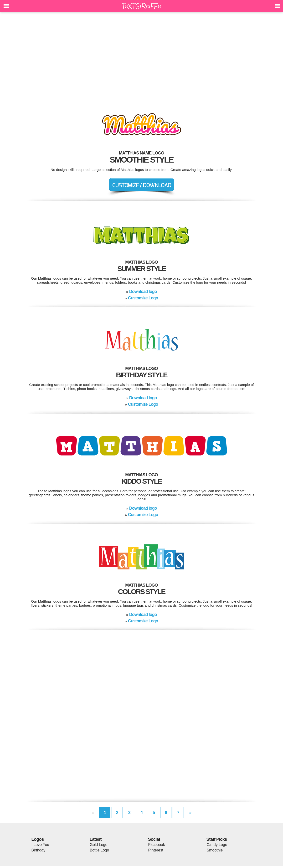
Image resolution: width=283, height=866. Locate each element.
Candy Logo (217, 845)
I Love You (40, 845)
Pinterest (155, 850)
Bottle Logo (99, 850)
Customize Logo (143, 298)
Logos (37, 839)
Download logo (143, 291)
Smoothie (215, 850)
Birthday (38, 850)
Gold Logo (99, 845)
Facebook (156, 845)
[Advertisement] (141, 59)
